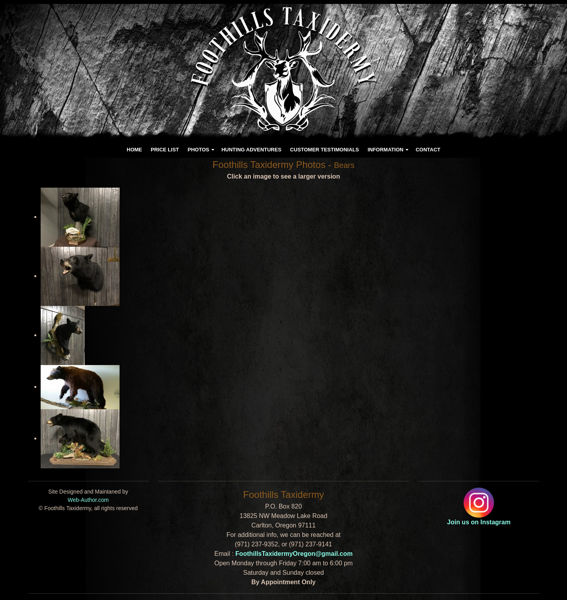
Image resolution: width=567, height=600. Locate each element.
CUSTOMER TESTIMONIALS (324, 150)
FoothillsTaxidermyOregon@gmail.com (294, 553)
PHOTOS (199, 150)
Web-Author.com (88, 500)
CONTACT (427, 150)
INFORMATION (386, 150)
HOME (134, 150)
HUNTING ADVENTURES (251, 150)
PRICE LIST (165, 150)
